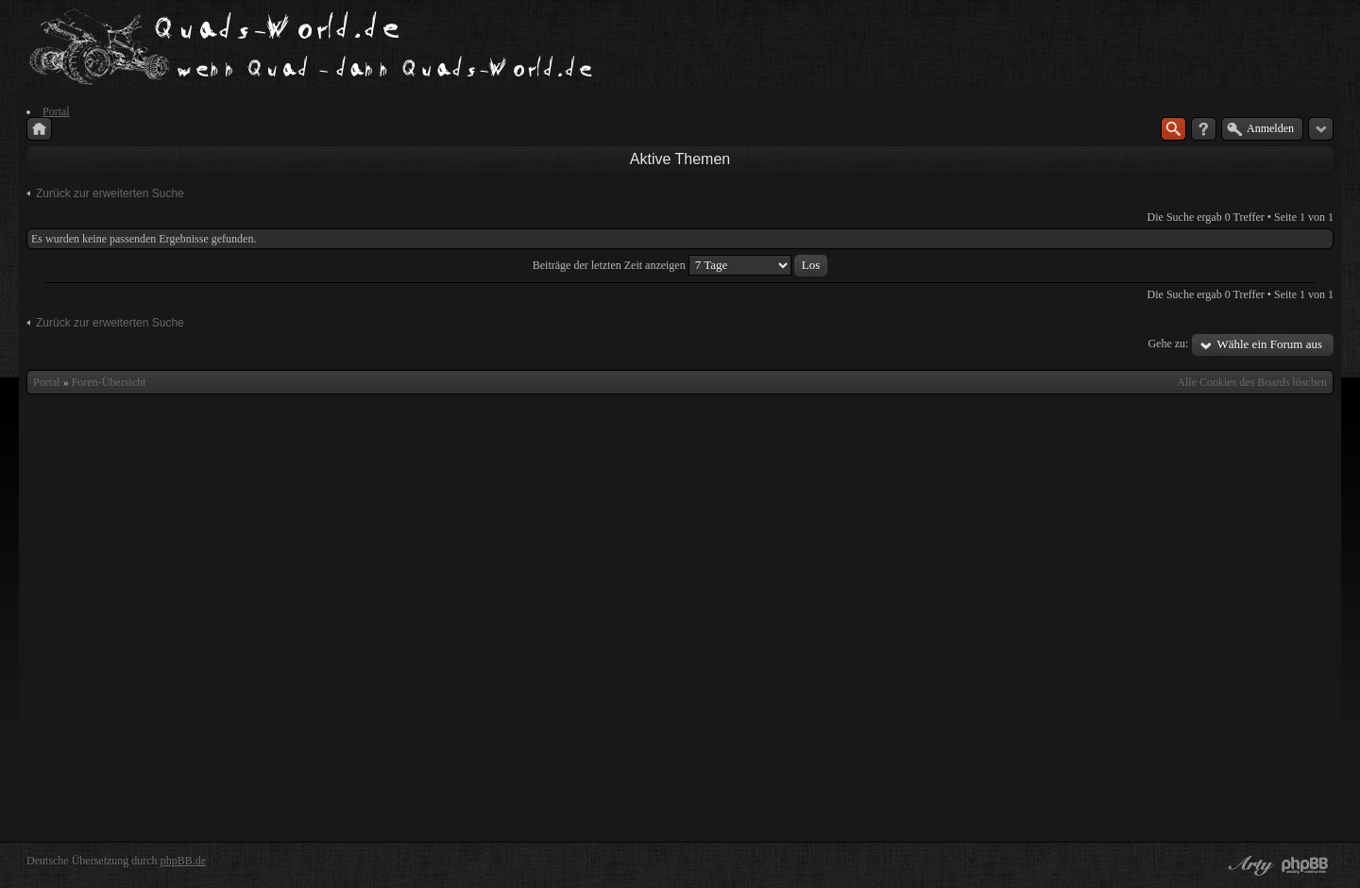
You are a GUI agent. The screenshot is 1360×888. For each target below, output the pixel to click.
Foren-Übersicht (109, 382)
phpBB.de (183, 860)
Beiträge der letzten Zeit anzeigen (680, 265)
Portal (46, 382)
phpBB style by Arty (1248, 865)
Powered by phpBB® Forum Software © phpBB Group (1305, 865)
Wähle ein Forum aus (1269, 344)
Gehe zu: (1168, 343)
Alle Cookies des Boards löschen (1252, 382)
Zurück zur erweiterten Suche (110, 193)
